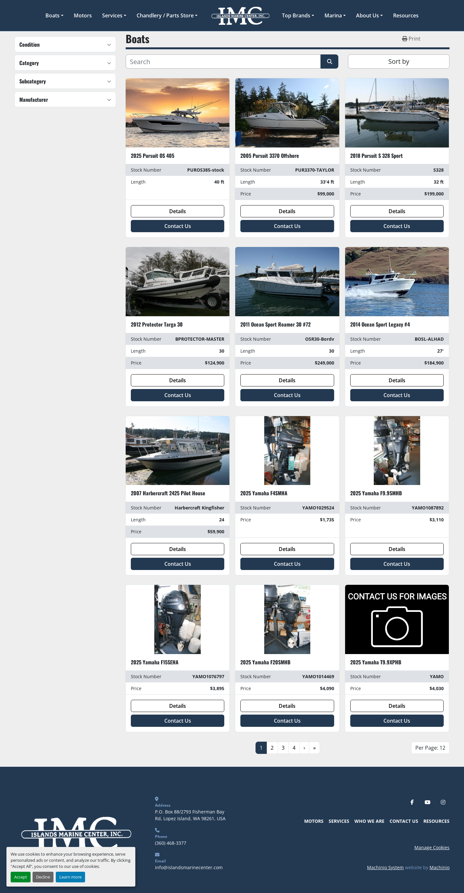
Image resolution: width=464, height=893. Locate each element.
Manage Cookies (432, 847)
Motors (83, 15)
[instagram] (443, 802)
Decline (43, 877)
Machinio (440, 867)
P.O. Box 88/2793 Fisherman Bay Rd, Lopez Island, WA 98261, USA (190, 815)
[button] (54, 15)
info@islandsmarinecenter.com (189, 867)
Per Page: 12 (430, 747)
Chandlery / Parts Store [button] (165, 15)
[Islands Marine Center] (75, 833)
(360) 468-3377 (170, 843)
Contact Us (177, 226)
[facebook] (412, 802)
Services (112, 15)
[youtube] (427, 802)
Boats (52, 15)
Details (177, 211)
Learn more (70, 877)
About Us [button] (367, 15)
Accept (20, 877)
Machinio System (385, 867)
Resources (406, 15)
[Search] (223, 61)
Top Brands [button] (296, 15)
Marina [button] (333, 15)
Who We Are (369, 821)
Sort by (398, 61)
